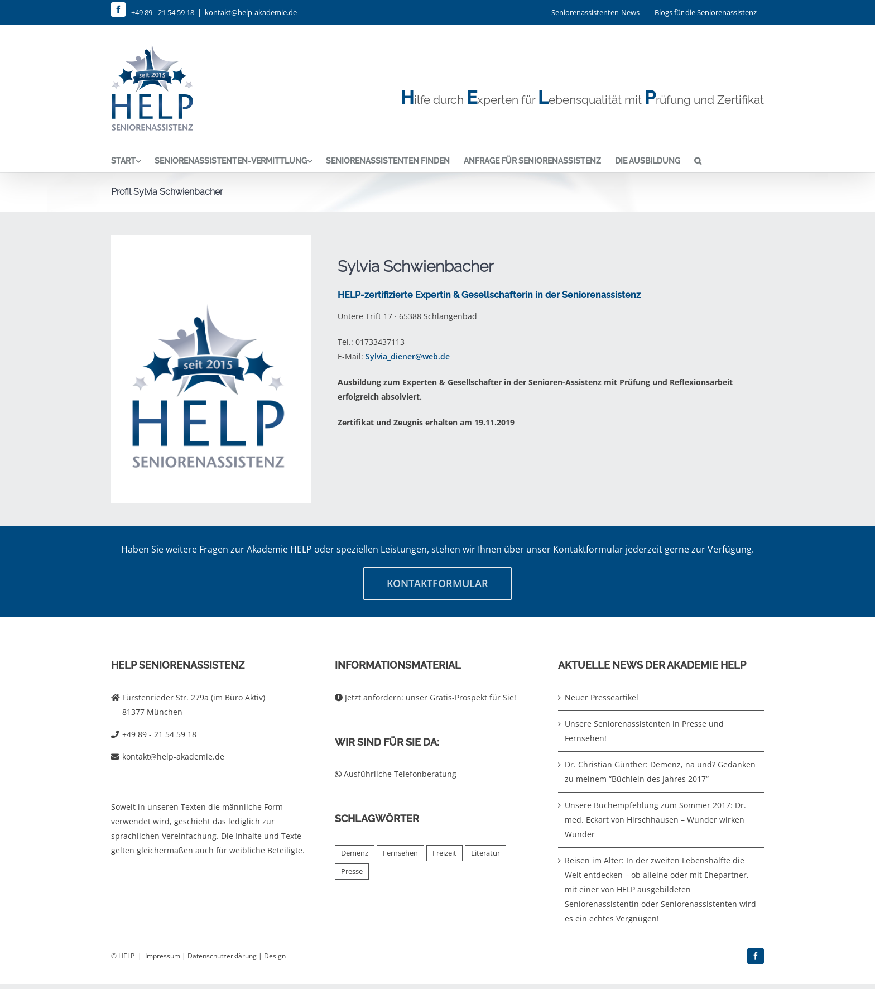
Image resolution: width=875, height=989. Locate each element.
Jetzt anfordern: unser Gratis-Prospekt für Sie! (425, 697)
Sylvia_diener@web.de (408, 356)
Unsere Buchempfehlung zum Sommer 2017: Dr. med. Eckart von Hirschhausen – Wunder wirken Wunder (655, 819)
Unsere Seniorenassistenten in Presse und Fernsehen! (644, 730)
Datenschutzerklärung (222, 956)
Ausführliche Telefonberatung (395, 774)
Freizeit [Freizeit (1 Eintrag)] (444, 853)
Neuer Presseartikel (601, 697)
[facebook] (118, 9)
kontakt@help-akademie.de (251, 12)
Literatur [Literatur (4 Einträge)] (485, 853)
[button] (697, 160)
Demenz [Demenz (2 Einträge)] (354, 853)
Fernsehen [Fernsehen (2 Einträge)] (400, 853)
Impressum (162, 956)
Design (275, 956)
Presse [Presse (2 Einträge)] (352, 871)
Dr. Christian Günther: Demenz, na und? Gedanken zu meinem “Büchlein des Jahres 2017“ (660, 771)
